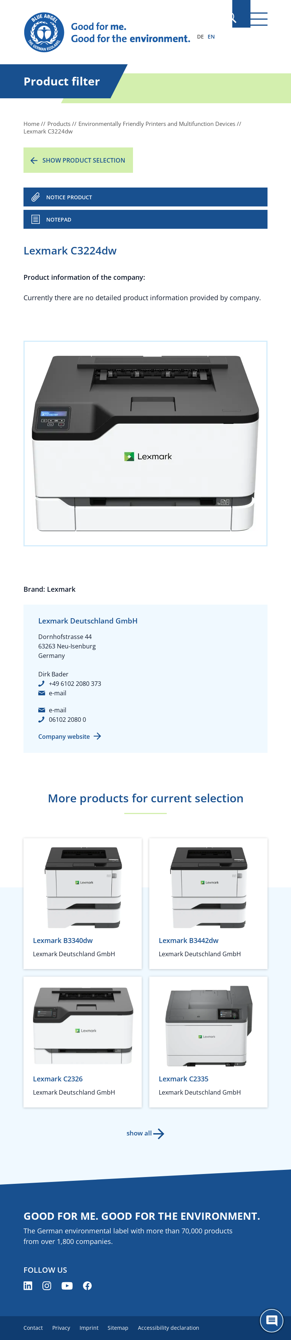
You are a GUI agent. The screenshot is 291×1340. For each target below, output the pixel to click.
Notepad (58, 219)
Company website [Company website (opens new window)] (64, 736)
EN (211, 36)
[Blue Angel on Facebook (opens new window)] (87, 1285)
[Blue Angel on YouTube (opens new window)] (67, 1285)
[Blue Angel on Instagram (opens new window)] (46, 1285)
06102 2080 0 (67, 719)
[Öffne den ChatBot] (271, 1320)
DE (200, 36)
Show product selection (83, 160)
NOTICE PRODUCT (69, 197)
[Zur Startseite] (108, 32)
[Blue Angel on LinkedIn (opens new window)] (27, 1285)
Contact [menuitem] (33, 1327)
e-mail (57, 693)
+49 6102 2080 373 (75, 683)
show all (138, 1132)
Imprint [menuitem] (94, 1327)
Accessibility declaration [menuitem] (179, 1327)
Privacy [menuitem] (64, 1327)
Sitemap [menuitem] (126, 1327)
